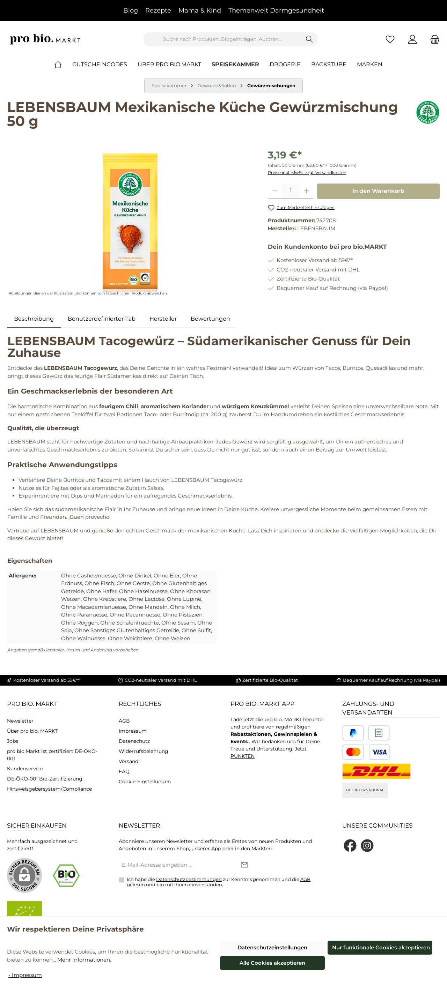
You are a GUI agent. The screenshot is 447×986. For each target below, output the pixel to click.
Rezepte (158, 10)
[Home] (63, 64)
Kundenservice (25, 768)
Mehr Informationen (83, 959)
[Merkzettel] (390, 39)
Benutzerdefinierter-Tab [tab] (101, 318)
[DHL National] (376, 771)
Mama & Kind (199, 10)
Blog (130, 10)
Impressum (133, 731)
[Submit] (244, 865)
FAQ (124, 771)
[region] (130, 223)
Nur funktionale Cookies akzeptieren (381, 947)
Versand (128, 761)
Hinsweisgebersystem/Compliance (49, 789)
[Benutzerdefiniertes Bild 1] (353, 733)
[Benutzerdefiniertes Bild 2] (379, 733)
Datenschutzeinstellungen (272, 947)
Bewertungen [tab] (210, 318)
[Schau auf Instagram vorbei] (367, 845)
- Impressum (25, 975)
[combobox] (222, 39)
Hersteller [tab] (163, 318)
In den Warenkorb (378, 191)
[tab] (34, 319)
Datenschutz (134, 741)
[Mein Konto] (412, 39)
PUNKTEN (242, 756)
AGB (124, 721)
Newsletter (20, 721)
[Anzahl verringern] (275, 191)
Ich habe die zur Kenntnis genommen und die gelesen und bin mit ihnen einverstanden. (218, 882)
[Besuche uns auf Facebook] (350, 845)
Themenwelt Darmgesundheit (276, 10)
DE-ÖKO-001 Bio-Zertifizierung (44, 779)
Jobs (12, 741)
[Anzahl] (290, 191)
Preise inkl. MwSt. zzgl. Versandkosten (307, 172)
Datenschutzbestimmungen (189, 879)
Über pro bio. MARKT (32, 731)
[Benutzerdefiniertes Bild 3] (366, 752)
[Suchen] (309, 39)
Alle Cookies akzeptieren (272, 962)
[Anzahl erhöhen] (307, 191)
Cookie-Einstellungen (145, 781)
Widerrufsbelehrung (143, 751)
